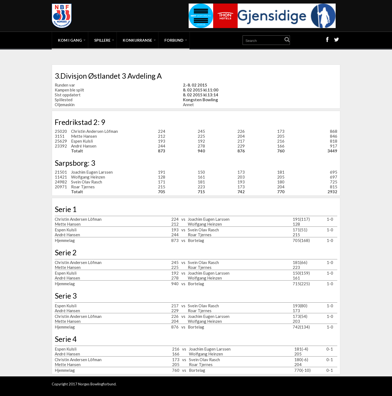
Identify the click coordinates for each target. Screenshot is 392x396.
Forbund (173, 40)
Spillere (102, 40)
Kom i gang (70, 40)
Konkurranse (137, 40)
